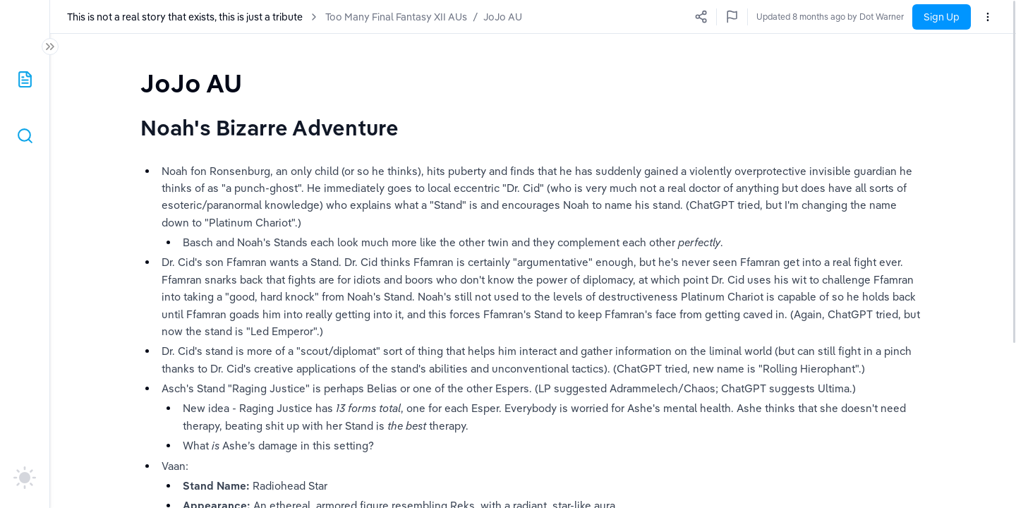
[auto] (24, 477)
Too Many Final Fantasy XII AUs (396, 17)
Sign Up (942, 17)
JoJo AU (502, 17)
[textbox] (191, 83)
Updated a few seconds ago (849, 16)
